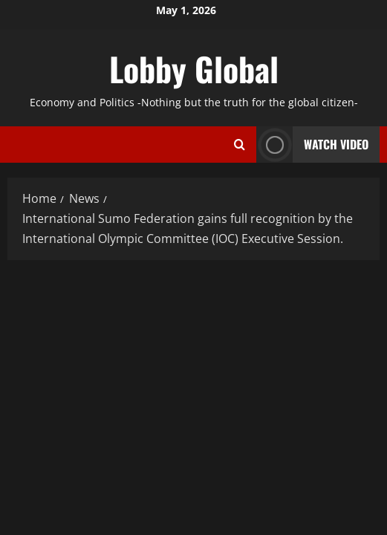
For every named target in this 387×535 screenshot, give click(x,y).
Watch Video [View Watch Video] (312, 144)
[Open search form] (239, 144)
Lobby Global (194, 69)
